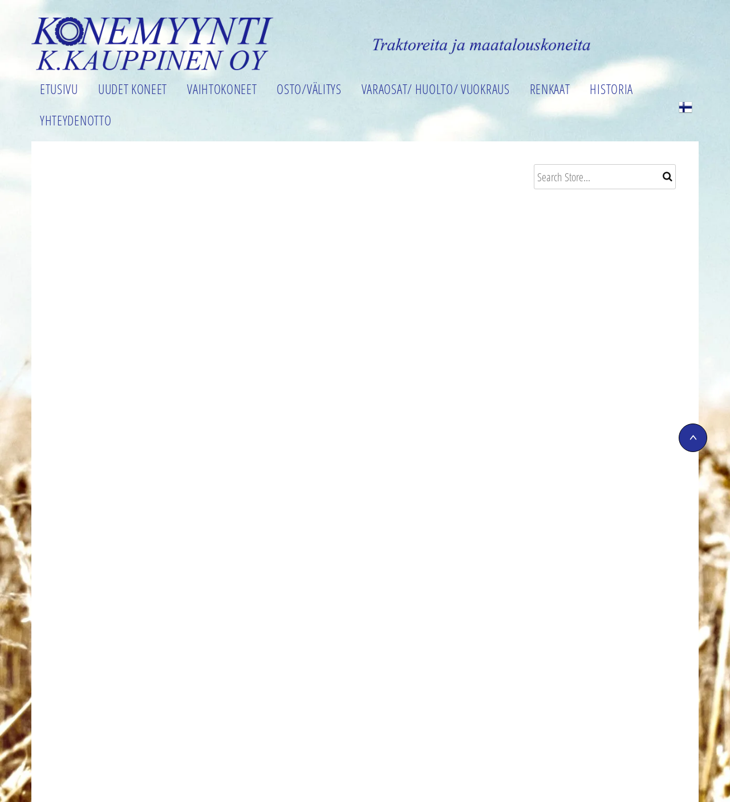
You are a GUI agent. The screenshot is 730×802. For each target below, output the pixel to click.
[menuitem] (60, 91)
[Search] (605, 176)
